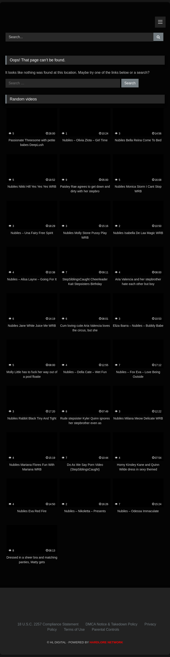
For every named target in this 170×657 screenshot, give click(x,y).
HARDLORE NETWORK (106, 642)
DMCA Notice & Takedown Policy (111, 624)
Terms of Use (74, 629)
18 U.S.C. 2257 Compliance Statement (48, 624)
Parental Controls (105, 629)
